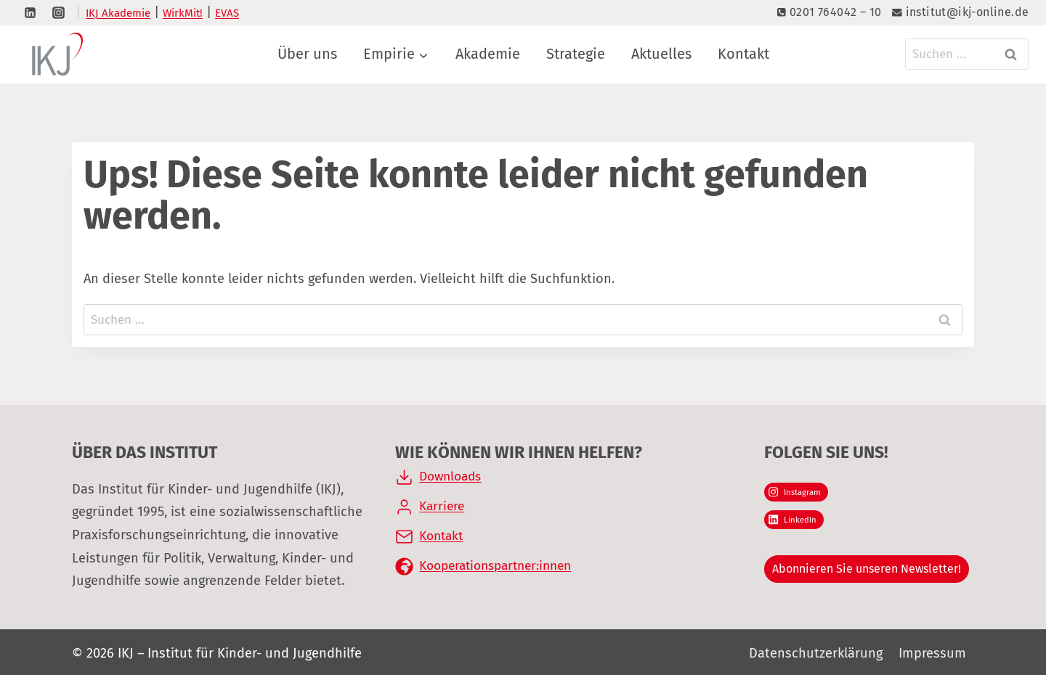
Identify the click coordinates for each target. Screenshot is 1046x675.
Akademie (487, 53)
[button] (32, 643)
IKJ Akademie (118, 13)
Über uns (307, 53)
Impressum (932, 653)
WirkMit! (183, 13)
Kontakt (743, 53)
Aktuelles (661, 53)
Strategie (575, 53)
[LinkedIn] (29, 12)
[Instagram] (58, 12)
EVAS (227, 13)
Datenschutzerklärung (816, 653)
